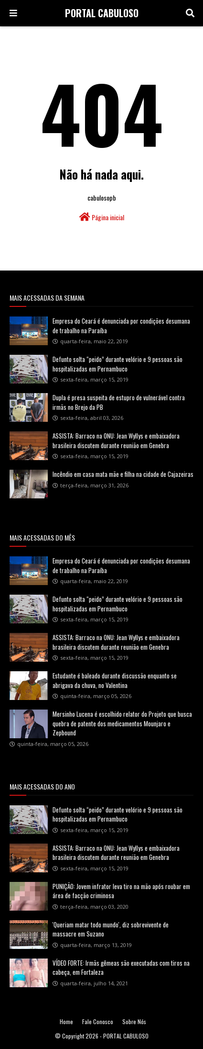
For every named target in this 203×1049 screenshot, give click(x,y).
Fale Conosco (97, 1021)
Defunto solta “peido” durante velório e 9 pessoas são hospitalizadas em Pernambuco (117, 363)
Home (66, 1021)
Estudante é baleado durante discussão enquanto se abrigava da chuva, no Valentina (115, 680)
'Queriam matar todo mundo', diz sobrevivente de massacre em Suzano (111, 929)
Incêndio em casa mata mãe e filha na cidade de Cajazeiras (123, 474)
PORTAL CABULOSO (102, 13)
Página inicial (101, 217)
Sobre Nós (134, 1021)
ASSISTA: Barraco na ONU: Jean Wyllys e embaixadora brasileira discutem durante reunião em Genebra (116, 440)
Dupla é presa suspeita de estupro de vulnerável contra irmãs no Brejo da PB (119, 402)
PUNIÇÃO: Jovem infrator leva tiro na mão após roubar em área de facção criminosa (121, 891)
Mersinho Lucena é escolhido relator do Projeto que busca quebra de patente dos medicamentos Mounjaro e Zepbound (122, 723)
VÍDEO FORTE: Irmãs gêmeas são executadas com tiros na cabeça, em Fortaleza (121, 967)
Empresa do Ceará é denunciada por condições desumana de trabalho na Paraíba (121, 325)
